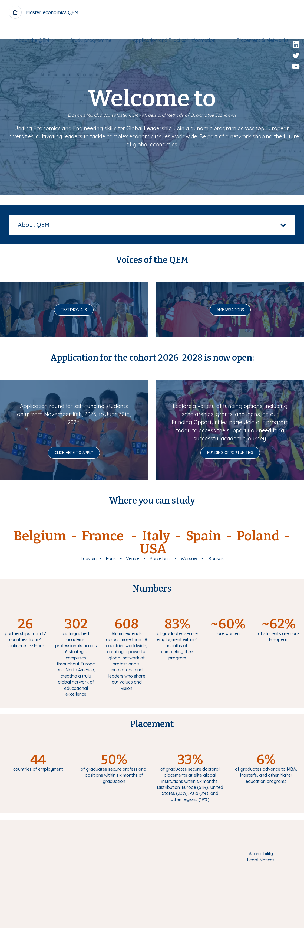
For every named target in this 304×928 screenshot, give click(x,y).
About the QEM (34, 31)
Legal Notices (261, 859)
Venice (132, 558)
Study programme (91, 31)
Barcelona (160, 558)
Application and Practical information (173, 31)
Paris (111, 558)
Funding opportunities (230, 452)
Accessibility (261, 853)
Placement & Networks (260, 31)
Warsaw (189, 558)
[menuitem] (34, 31)
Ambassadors (230, 309)
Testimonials (74, 309)
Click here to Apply (74, 452)
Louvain (89, 558)
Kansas (216, 558)
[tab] (152, 225)
